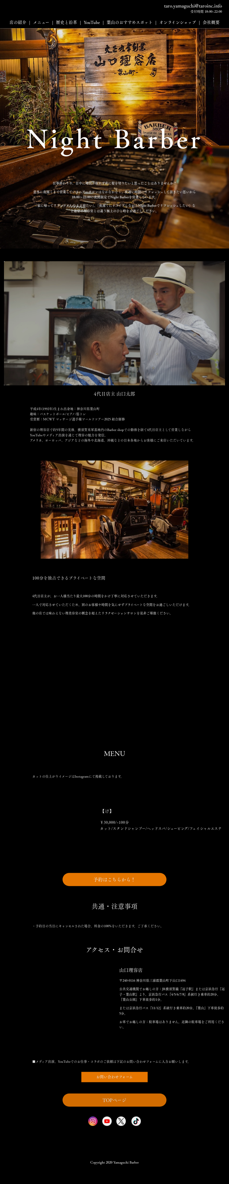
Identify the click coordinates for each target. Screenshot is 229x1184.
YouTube (92, 22)
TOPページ (114, 1119)
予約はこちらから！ (114, 900)
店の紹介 (17, 22)
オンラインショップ (177, 22)
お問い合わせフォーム (114, 1098)
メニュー (41, 22)
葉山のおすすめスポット (130, 22)
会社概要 (211, 22)
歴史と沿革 (66, 22)
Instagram (82, 796)
